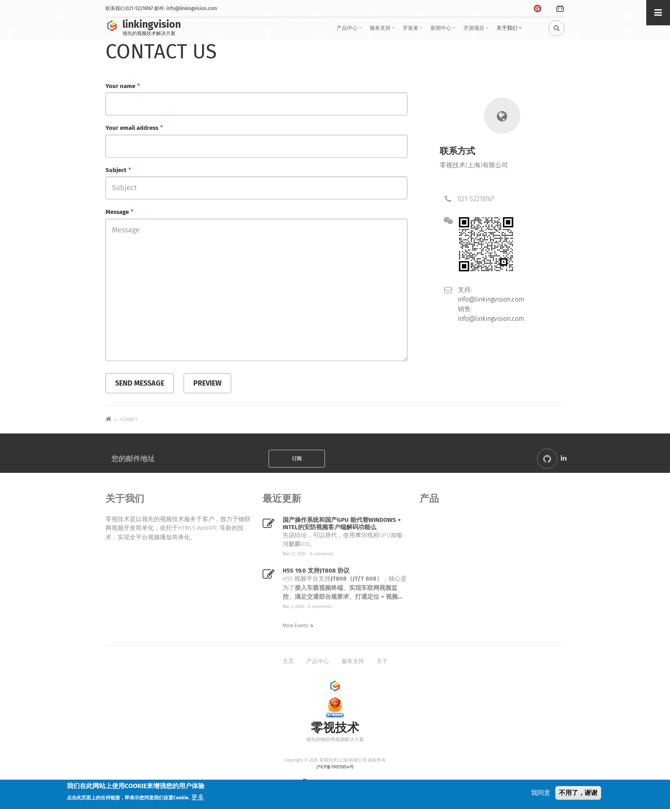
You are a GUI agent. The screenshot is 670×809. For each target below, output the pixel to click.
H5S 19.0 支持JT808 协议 (316, 570)
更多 (197, 797)
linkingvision (151, 24)
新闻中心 (443, 31)
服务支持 (383, 31)
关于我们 (509, 31)
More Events (295, 625)
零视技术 (335, 728)
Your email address (131, 127)
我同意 (540, 793)
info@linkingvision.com (191, 8)
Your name (120, 86)
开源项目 (476, 31)
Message (117, 212)
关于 (382, 661)
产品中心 (350, 31)
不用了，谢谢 (578, 792)
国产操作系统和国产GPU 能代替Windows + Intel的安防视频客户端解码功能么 (342, 523)
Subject (115, 170)
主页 (288, 661)
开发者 (413, 31)
